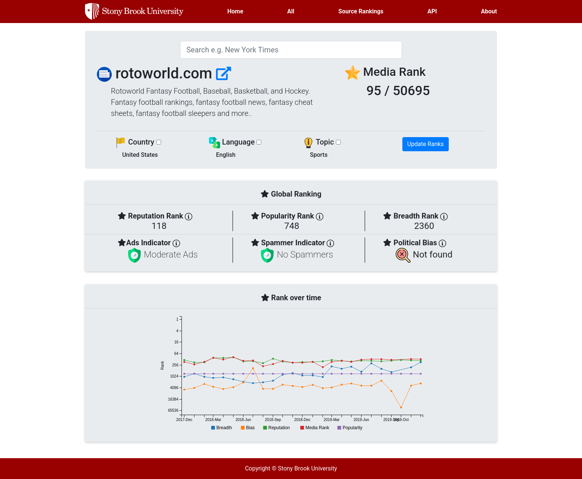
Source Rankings (361, 11)
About (489, 11)
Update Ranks (425, 144)
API (432, 11)
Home (235, 11)
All (290, 11)
